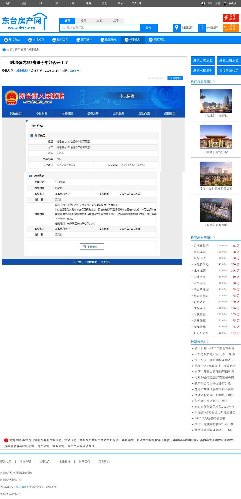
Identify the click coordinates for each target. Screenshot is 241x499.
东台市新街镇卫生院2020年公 (214, 406)
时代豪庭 (200, 314)
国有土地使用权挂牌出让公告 (214, 424)
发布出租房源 (229, 60)
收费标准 (64, 461)
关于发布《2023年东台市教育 (214, 348)
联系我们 (84, 461)
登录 (210, 3)
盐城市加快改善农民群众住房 (214, 389)
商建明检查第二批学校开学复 (214, 395)
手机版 (232, 3)
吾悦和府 (222, 225)
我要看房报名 (229, 70)
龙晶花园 (200, 308)
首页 (8, 3)
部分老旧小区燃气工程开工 (213, 400)
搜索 (148, 27)
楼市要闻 (60, 40)
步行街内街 (201, 333)
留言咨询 (104, 461)
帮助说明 (5, 461)
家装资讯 (84, 40)
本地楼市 (36, 40)
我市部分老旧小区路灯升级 (213, 383)
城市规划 (133, 40)
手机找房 (212, 27)
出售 (40, 3)
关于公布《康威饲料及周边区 (214, 360)
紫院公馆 (222, 152)
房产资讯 (20, 49)
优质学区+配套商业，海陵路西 (215, 365)
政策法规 (108, 40)
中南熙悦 (222, 115)
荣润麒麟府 (201, 245)
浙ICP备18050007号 (10, 493)
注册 (217, 3)
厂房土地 (136, 3)
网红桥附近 (201, 264)
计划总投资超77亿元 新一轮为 (215, 354)
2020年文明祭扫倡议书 (210, 418)
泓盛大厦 (200, 276)
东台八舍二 (201, 301)
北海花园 (200, 270)
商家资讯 (157, 40)
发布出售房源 (202, 60)
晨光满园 (200, 258)
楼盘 (24, 3)
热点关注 (12, 40)
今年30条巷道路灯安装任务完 (214, 377)
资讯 (104, 3)
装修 (120, 3)
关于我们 (45, 461)
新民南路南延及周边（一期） (214, 430)
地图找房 (187, 27)
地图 (88, 3)
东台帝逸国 (201, 289)
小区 (72, 3)
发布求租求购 (202, 70)
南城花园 (200, 252)
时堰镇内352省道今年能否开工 (215, 412)
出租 (56, 3)
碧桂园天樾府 (223, 188)
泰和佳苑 (200, 320)
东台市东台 (201, 295)
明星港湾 (200, 283)
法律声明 (25, 461)
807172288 (20, 486)
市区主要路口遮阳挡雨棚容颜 (214, 371)
